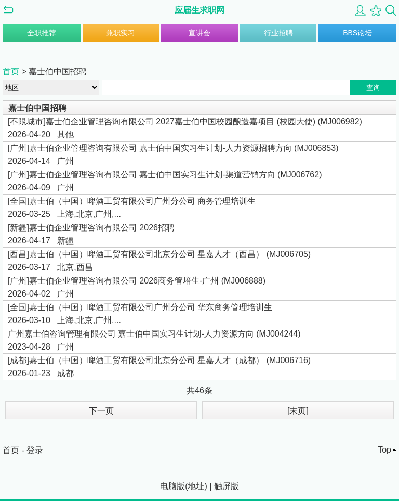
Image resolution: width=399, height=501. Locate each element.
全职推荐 (41, 33)
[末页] (298, 410)
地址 (196, 486)
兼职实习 (120, 33)
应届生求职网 (199, 10)
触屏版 (226, 486)
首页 (11, 71)
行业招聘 (278, 33)
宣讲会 (199, 33)
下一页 (101, 410)
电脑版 (172, 486)
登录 (34, 450)
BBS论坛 (357, 33)
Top (384, 449)
